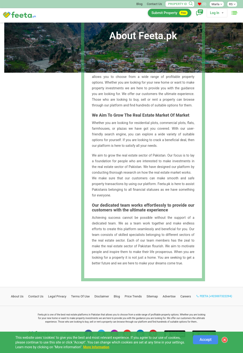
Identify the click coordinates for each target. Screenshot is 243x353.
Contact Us (154, 4)
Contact (35, 296)
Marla (216, 4)
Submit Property (169, 13)
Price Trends (133, 296)
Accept (205, 339)
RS (232, 4)
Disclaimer (101, 296)
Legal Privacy (57, 296)
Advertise (169, 296)
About (17, 296)
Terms (80, 296)
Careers (185, 296)
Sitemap (152, 296)
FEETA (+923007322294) (214, 296)
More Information (96, 347)
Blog (139, 4)
